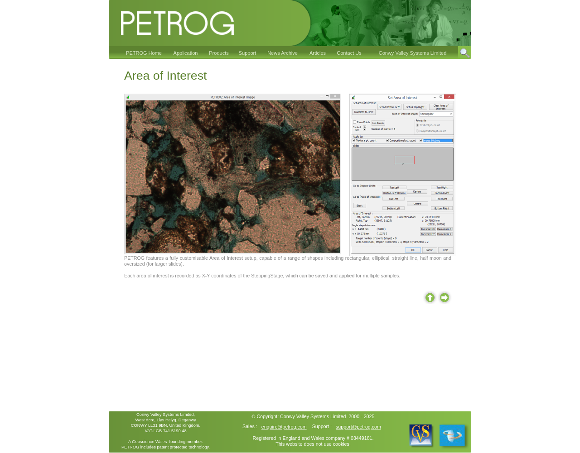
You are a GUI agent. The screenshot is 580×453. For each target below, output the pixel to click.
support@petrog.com (358, 426)
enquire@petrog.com (284, 426)
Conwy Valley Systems (304, 416)
